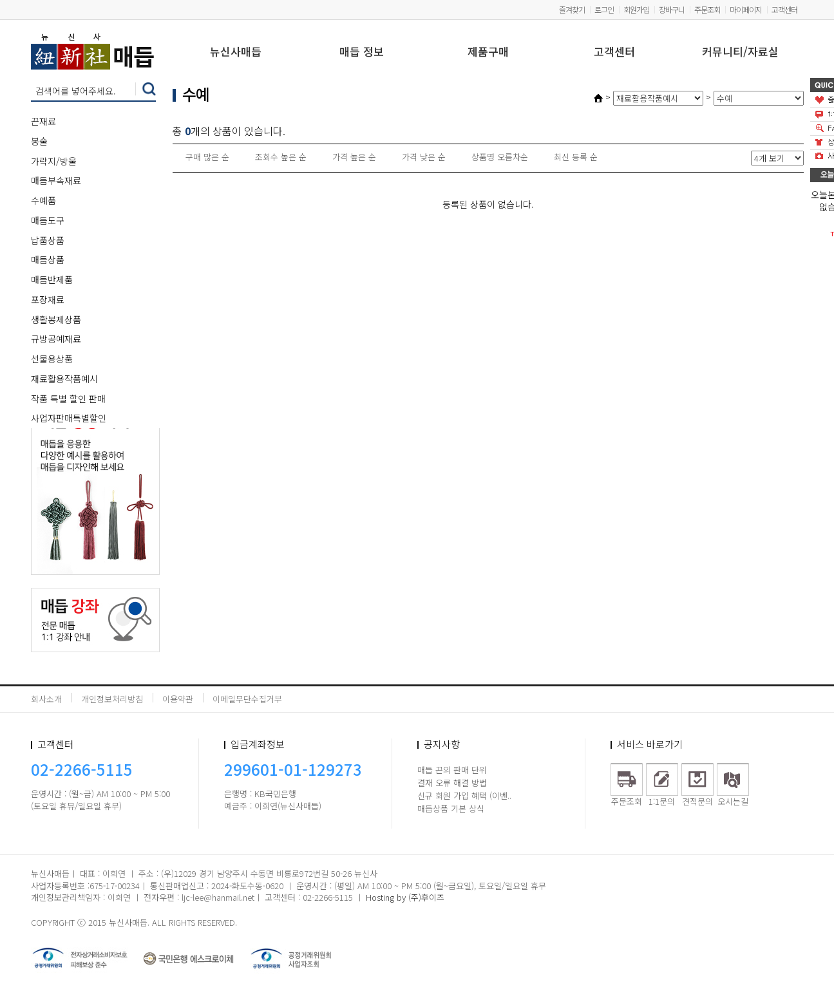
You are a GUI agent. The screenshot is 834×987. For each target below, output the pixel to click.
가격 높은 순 (354, 157)
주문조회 (707, 9)
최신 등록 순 (576, 157)
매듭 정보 (361, 52)
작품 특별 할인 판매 (68, 398)
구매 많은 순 (207, 157)
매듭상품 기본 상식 (450, 808)
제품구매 (488, 52)
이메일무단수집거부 (247, 699)
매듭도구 (47, 220)
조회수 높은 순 (281, 157)
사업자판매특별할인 (68, 417)
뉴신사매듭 (235, 52)
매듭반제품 (52, 279)
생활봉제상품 (56, 319)
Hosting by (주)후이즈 (405, 897)
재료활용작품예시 (64, 378)
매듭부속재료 (56, 180)
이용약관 (177, 699)
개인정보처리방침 (112, 699)
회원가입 (636, 9)
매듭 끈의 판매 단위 (452, 770)
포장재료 (47, 299)
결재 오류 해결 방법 (452, 782)
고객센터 (784, 9)
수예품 (43, 200)
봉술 (39, 141)
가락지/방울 (54, 161)
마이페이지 (746, 9)
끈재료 (43, 121)
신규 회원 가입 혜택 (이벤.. (464, 795)
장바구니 (672, 9)
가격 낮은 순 (424, 157)
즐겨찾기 (572, 9)
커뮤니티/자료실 (740, 52)
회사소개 (46, 699)
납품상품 (47, 240)
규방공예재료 (56, 338)
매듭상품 (47, 259)
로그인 (604, 9)
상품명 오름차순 (499, 157)
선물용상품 (52, 358)
